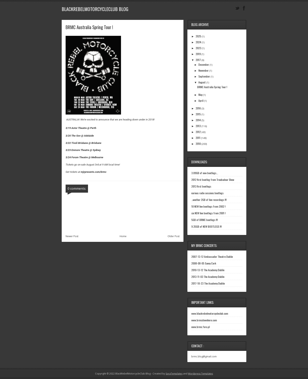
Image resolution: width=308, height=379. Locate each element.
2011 (198, 138)
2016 (198, 108)
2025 (198, 36)
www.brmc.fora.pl (200, 327)
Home (123, 236)
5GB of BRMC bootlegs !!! (204, 220)
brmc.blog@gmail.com (204, 356)
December (203, 64)
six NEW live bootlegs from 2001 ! (208, 213)
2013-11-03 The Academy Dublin (207, 277)
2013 (198, 126)
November (203, 70)
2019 (198, 54)
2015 (198, 114)
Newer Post (72, 236)
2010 (198, 143)
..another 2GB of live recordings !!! (208, 200)
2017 (198, 60)
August (202, 82)
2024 (198, 42)
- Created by (166, 373)
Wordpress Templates (200, 373)
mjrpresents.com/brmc (93, 171)
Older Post (174, 236)
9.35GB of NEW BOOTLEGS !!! (206, 226)
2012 (198, 132)
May (200, 94)
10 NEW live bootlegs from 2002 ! (208, 206)
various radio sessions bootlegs (207, 193)
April (200, 100)
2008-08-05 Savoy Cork (203, 263)
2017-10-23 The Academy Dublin (208, 283)
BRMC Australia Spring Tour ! (212, 87)
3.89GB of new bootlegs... (204, 173)
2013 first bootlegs (201, 186)
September (204, 76)
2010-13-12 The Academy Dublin (207, 270)
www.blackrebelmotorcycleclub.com (209, 313)
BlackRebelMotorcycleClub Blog (95, 8)
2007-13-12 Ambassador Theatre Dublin (212, 256)
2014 (198, 120)
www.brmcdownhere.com (204, 320)
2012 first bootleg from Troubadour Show (212, 179)
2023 (198, 48)
